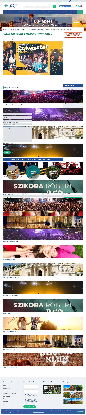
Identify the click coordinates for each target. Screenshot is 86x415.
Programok (46, 29)
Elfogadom (80, 411)
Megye (18, 12)
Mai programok (63, 1)
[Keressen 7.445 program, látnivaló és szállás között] (38, 6)
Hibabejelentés (7, 391)
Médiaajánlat (6, 388)
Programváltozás (7, 398)
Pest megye (32, 29)
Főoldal (5, 29)
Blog (80, 12)
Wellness (42, 12)
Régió (13, 12)
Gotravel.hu (51, 386)
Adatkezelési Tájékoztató (16, 149)
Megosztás (57, 392)
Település (25, 12)
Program (33, 12)
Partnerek (5, 401)
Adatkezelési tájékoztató (9, 393)
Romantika (73, 12)
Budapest (39, 29)
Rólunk (5, 385)
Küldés (7, 152)
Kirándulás (57, 12)
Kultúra (49, 12)
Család (65, 12)
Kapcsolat (5, 404)
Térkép (71, 1)
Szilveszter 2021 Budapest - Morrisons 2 (28, 33)
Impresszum (6, 396)
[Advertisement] (73, 61)
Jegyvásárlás (78, 1)
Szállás (6, 12)
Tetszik (47, 392)
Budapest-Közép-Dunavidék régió (18, 29)
